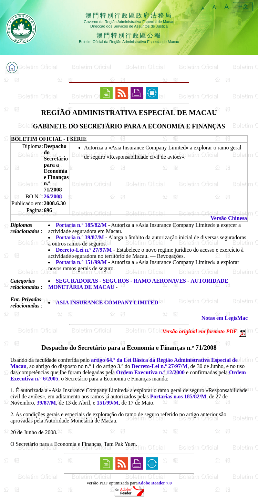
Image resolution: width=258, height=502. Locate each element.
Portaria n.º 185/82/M (81, 225)
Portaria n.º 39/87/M (80, 237)
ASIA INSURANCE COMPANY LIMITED (107, 302)
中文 (242, 6)
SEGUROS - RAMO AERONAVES (144, 281)
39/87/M (46, 403)
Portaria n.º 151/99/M (81, 262)
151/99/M (108, 403)
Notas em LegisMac (225, 318)
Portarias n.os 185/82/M (178, 396)
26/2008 (53, 196)
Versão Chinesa (228, 218)
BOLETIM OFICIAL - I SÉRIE (49, 139)
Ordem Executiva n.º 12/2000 (150, 372)
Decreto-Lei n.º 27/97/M (84, 250)
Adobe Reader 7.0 (155, 482)
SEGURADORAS (77, 281)
